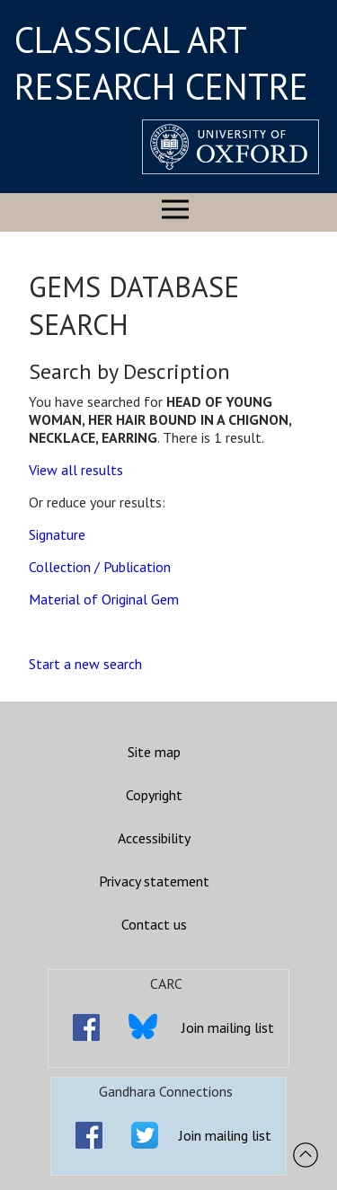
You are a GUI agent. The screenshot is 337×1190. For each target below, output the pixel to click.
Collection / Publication (100, 567)
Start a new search (85, 664)
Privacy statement (154, 881)
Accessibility (154, 838)
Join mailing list (228, 1027)
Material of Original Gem (104, 599)
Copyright (154, 795)
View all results (76, 470)
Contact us (154, 924)
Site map (154, 752)
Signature (57, 534)
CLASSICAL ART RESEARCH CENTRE (161, 63)
